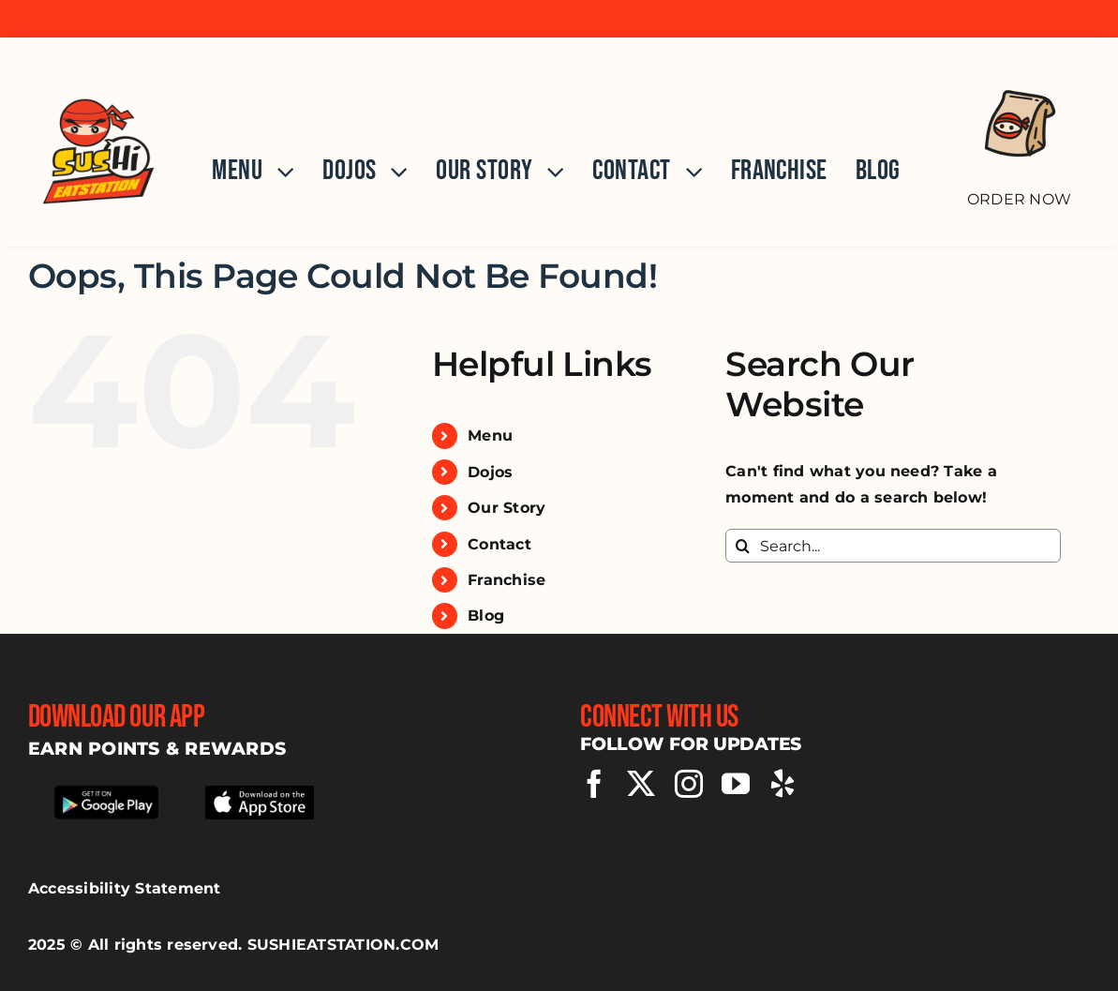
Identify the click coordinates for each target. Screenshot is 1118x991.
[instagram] (689, 784)
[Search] (742, 546)
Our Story (506, 508)
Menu (490, 435)
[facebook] (594, 784)
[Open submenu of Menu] (278, 171)
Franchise (506, 580)
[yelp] (782, 784)
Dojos (490, 472)
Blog (486, 615)
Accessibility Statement (124, 888)
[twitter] (641, 784)
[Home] (98, 142)
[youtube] (736, 784)
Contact (499, 544)
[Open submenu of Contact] (687, 171)
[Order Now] (1019, 133)
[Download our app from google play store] (106, 789)
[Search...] (893, 546)
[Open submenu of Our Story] (548, 171)
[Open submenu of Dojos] (392, 171)
